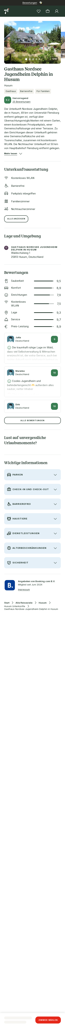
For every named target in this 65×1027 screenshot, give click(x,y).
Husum (43, 603)
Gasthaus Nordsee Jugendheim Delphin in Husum (31, 609)
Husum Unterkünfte (14, 606)
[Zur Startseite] (7, 11)
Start (6, 603)
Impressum (24, 589)
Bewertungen (30, 2)
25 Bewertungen (21, 101)
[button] (32, 40)
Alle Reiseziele (24, 603)
